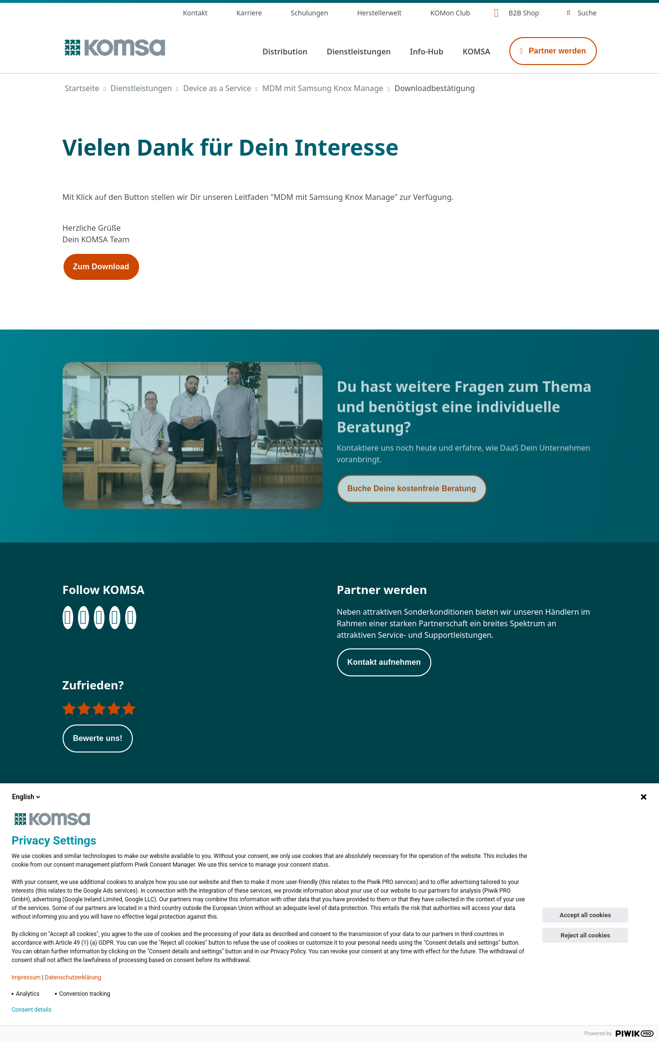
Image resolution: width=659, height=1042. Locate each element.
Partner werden (553, 51)
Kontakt (195, 12)
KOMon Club (450, 12)
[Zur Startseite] (114, 47)
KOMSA (476, 51)
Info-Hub (426, 51)
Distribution (284, 51)
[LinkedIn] (83, 617)
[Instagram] (99, 617)
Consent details (32, 1009)
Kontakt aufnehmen (384, 662)
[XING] (114, 617)
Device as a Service (217, 88)
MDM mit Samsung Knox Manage (322, 88)
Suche (587, 12)
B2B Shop (524, 12)
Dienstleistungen (359, 51)
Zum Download (101, 267)
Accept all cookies (585, 915)
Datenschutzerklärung (73, 977)
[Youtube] (130, 617)
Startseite (82, 88)
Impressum (26, 977)
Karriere (249, 12)
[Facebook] (68, 617)
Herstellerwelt (379, 12)
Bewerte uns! (98, 738)
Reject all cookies (585, 935)
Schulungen (309, 12)
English (27, 797)
